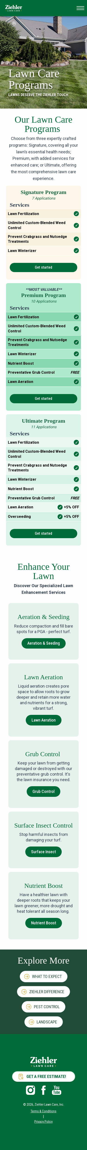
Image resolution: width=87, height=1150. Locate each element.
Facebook (43, 1090)
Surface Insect (43, 851)
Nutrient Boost (43, 922)
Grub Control (43, 791)
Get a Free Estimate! (46, 1076)
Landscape (47, 1022)
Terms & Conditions (43, 1111)
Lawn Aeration (44, 720)
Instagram (30, 1090)
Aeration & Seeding (43, 643)
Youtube (56, 1090)
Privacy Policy (43, 1121)
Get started (43, 267)
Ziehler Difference (46, 991)
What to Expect (47, 976)
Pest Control (47, 1006)
